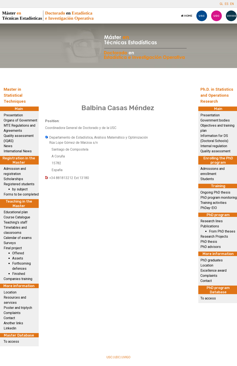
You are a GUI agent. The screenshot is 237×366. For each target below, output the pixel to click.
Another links (13, 323)
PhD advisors (210, 247)
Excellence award (213, 270)
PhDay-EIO (208, 208)
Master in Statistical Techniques (15, 95)
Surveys (10, 243)
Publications (209, 226)
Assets (17, 258)
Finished (18, 274)
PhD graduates (211, 260)
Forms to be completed (21, 194)
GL (221, 4)
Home (186, 15)
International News (18, 151)
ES (226, 4)
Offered (18, 253)
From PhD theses (222, 231)
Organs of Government (20, 120)
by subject (20, 189)
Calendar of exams (18, 238)
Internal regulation (213, 146)
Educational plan (16, 212)
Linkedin (10, 328)
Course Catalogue (17, 217)
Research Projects (214, 236)
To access (11, 341)
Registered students (19, 184)
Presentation (13, 115)
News (8, 146)
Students (207, 179)
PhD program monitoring (218, 198)
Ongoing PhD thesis (215, 192)
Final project (13, 248)
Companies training (18, 279)
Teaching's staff (15, 222)
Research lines (211, 221)
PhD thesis (208, 242)
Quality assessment (215, 151)
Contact (9, 318)
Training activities (213, 203)
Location (10, 292)
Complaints (12, 313)
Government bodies (215, 120)
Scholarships (13, 179)
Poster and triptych (18, 308)
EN (232, 4)
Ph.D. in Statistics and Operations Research (216, 95)
